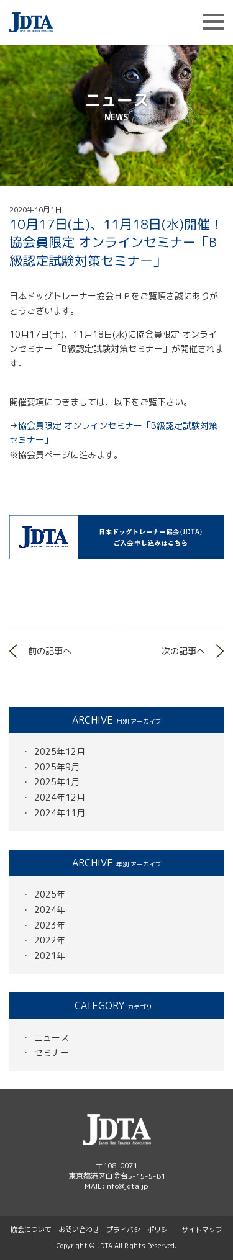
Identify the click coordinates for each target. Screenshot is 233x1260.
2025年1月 (57, 782)
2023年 (49, 925)
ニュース (51, 1037)
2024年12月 (59, 797)
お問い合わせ (78, 1230)
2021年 (49, 955)
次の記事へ (183, 651)
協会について (31, 1230)
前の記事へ (49, 651)
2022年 (49, 940)
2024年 (49, 910)
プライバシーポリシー (140, 1230)
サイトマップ (201, 1230)
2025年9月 (57, 767)
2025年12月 (59, 751)
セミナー (51, 1052)
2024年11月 (59, 813)
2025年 (49, 894)
